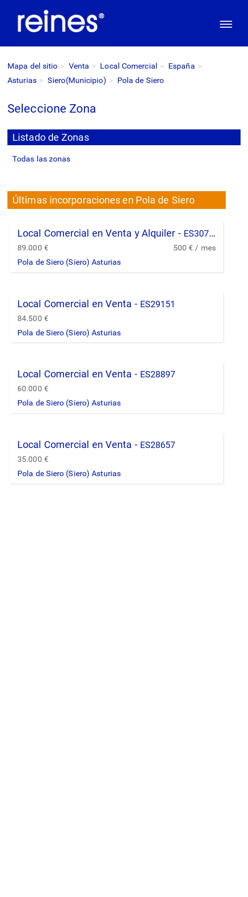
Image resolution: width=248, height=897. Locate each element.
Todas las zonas (41, 158)
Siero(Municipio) (77, 80)
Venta (79, 66)
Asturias (22, 80)
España (181, 66)
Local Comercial (128, 66)
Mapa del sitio (32, 66)
